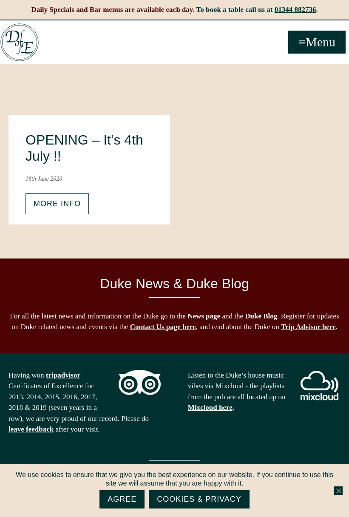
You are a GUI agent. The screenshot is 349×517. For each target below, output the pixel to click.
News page (203, 316)
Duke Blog (261, 316)
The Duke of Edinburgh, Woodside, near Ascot (19, 42)
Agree (122, 499)
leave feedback (31, 429)
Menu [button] (320, 42)
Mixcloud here (210, 407)
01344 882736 (295, 10)
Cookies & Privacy (199, 499)
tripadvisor (63, 375)
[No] (338, 490)
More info (57, 203)
